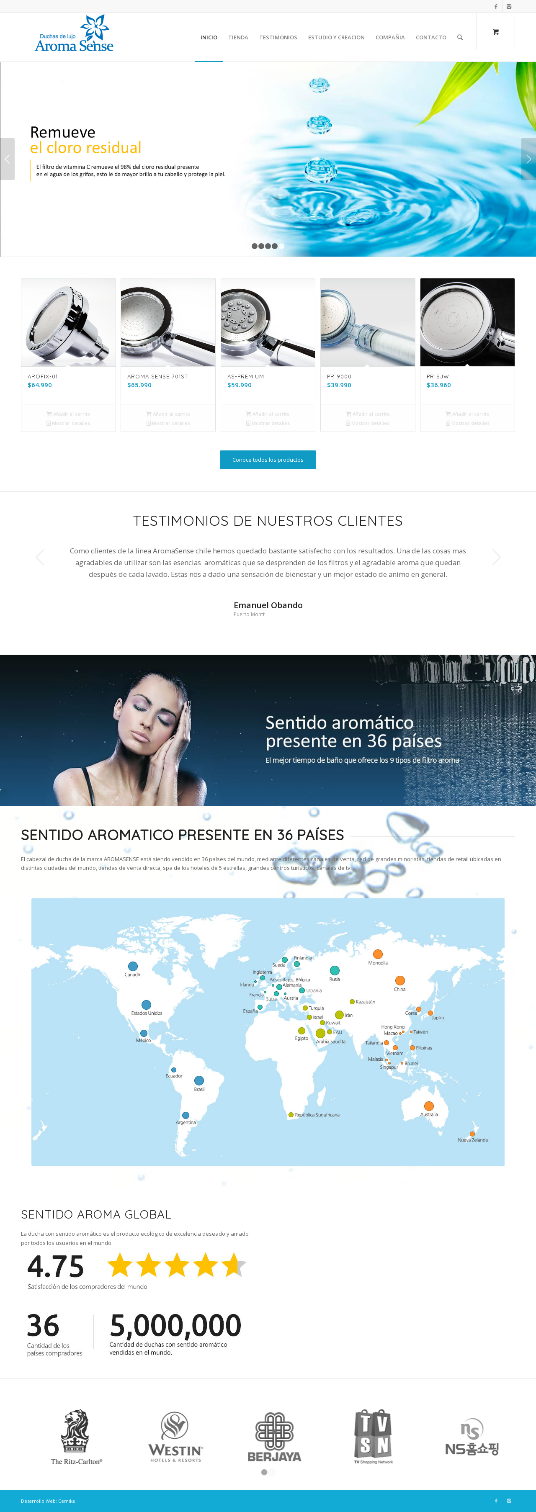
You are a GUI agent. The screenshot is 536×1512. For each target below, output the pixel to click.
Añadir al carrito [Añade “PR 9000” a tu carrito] (368, 414)
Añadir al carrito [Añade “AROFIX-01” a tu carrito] (68, 414)
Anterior (7, 159)
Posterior (528, 159)
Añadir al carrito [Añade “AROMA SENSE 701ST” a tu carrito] (168, 414)
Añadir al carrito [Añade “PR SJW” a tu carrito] (468, 414)
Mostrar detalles (68, 423)
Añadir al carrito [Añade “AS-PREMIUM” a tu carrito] (268, 414)
